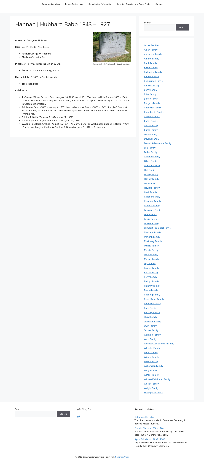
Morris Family (151, 250)
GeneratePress (122, 456)
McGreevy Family (153, 241)
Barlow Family (151, 76)
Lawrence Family (152, 210)
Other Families (151, 45)
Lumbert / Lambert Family (157, 227)
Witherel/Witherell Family (157, 379)
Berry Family (150, 89)
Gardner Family (152, 156)
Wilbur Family (151, 361)
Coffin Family (151, 120)
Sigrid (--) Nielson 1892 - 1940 (150, 439)
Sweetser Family (152, 321)
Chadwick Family (152, 107)
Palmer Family (151, 267)
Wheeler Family (152, 348)
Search (147, 22)
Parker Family (151, 272)
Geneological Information (100, 4)
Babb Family (150, 63)
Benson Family (151, 85)
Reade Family (151, 290)
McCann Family (152, 236)
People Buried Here (74, 4)
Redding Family (152, 294)
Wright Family (151, 388)
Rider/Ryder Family (154, 299)
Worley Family (151, 383)
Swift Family (150, 325)
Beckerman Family (153, 80)
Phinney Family (152, 285)
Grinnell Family (152, 165)
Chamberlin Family (154, 112)
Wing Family (150, 370)
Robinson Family (152, 303)
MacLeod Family (152, 232)
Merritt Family (151, 245)
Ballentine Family (153, 71)
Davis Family (150, 134)
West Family (150, 339)
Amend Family (151, 58)
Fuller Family (150, 152)
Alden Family (150, 49)
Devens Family (151, 138)
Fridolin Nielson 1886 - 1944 (149, 428)
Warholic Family (152, 334)
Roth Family (150, 307)
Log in (78, 416)
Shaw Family (150, 316)
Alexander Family (153, 54)
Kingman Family (152, 201)
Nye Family (149, 263)
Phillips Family (151, 281)
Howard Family (152, 187)
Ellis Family (149, 147)
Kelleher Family (152, 196)
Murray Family (151, 258)
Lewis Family (150, 218)
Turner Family (151, 330)
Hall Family (149, 169)
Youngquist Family (153, 392)
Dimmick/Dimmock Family (157, 143)
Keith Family (150, 192)
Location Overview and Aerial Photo (133, 4)
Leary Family (150, 214)
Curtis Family (151, 129)
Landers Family (152, 205)
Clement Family (152, 116)
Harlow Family (151, 178)
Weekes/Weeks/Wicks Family (159, 343)
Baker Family (150, 67)
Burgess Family (152, 103)
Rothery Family (152, 312)
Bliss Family (150, 94)
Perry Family (150, 276)
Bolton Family (151, 98)
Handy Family (151, 174)
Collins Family (151, 125)
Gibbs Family (150, 161)
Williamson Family (153, 365)
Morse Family (151, 254)
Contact (158, 4)
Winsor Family (151, 374)
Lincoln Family (151, 223)
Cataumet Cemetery (51, 4)
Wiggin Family (151, 356)
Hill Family (149, 183)
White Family (151, 352)
